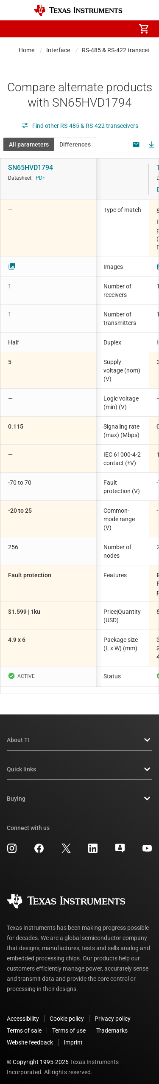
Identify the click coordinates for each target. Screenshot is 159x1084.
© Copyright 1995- (38, 1055)
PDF (40, 178)
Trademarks (112, 1023)
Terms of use (69, 1023)
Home (26, 50)
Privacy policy (113, 1011)
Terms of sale (24, 1023)
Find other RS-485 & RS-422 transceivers (79, 125)
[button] (15, 28)
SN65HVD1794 (30, 168)
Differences (75, 144)
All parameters (29, 144)
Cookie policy (67, 1011)
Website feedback (30, 1035)
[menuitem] (72, 28)
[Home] (78, 10)
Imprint (73, 1035)
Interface (58, 50)
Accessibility (23, 1011)
